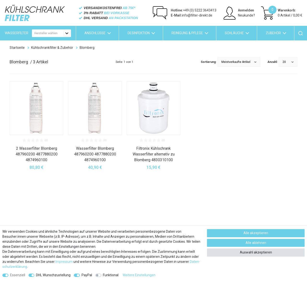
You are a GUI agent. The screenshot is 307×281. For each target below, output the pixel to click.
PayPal (87, 275)
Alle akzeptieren (255, 233)
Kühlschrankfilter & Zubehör (52, 48)
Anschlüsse (95, 33)
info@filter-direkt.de (191, 15)
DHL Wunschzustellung (53, 275)
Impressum (64, 262)
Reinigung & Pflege (187, 33)
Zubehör (273, 33)
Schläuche (234, 33)
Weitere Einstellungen (139, 275)
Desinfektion (139, 33)
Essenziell (17, 275)
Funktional (110, 275)
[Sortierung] (239, 62)
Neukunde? (246, 15)
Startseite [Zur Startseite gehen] (17, 48)
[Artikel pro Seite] (288, 62)
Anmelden (246, 10)
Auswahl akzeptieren (256, 252)
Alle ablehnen (256, 243)
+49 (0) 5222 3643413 (193, 10)
